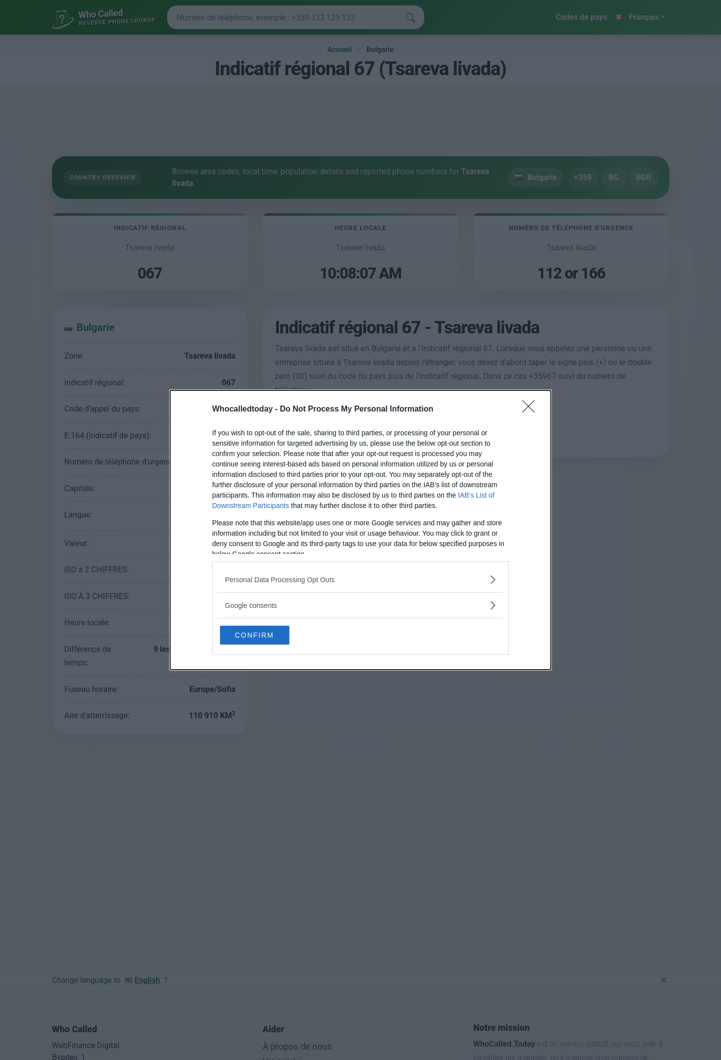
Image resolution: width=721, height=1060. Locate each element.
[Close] (531, 408)
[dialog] (360, 530)
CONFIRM (267, 635)
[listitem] (360, 578)
